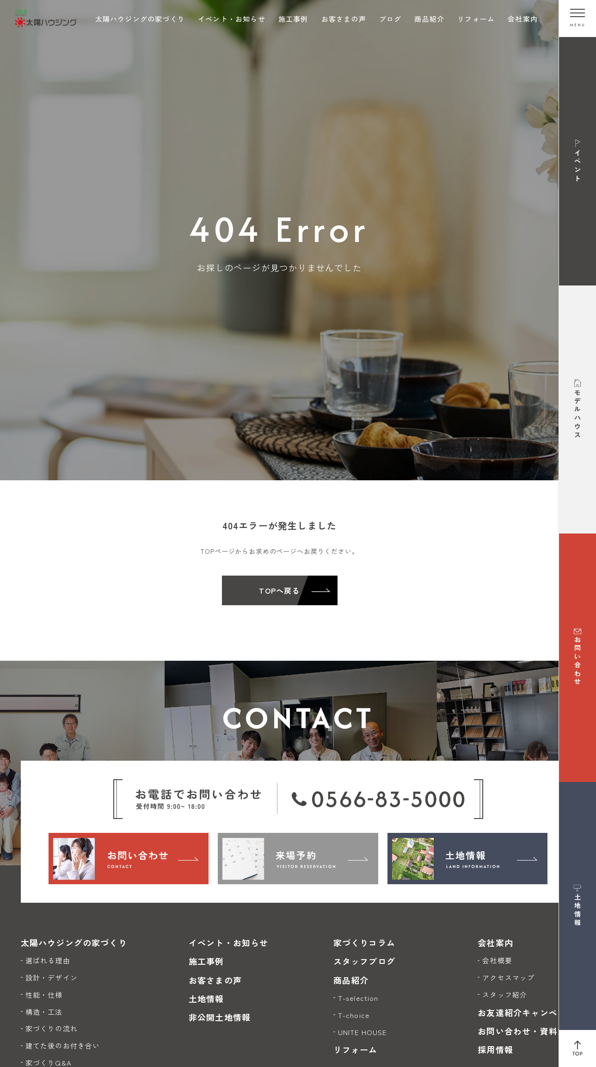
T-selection (358, 998)
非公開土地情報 (220, 1017)
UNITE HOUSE (362, 1032)
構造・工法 (44, 1012)
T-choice (354, 1015)
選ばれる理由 (47, 960)
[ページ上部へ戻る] (577, 1048)
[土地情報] (467, 858)
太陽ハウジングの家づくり (140, 19)
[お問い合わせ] (129, 858)
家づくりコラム (364, 943)
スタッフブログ (364, 961)
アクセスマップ (508, 977)
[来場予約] (298, 858)
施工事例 (293, 19)
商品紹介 (429, 19)
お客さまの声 (343, 19)
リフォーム (476, 19)
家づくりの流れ (51, 1028)
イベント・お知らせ (231, 19)
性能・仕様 (44, 994)
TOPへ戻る (279, 590)
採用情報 (495, 1049)
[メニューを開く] (577, 18)
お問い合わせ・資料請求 (526, 1031)
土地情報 (206, 999)
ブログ (390, 19)
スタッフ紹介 (504, 994)
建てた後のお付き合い (62, 1045)
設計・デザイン (51, 977)
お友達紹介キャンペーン (526, 1012)
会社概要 (497, 960)
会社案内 (523, 19)
